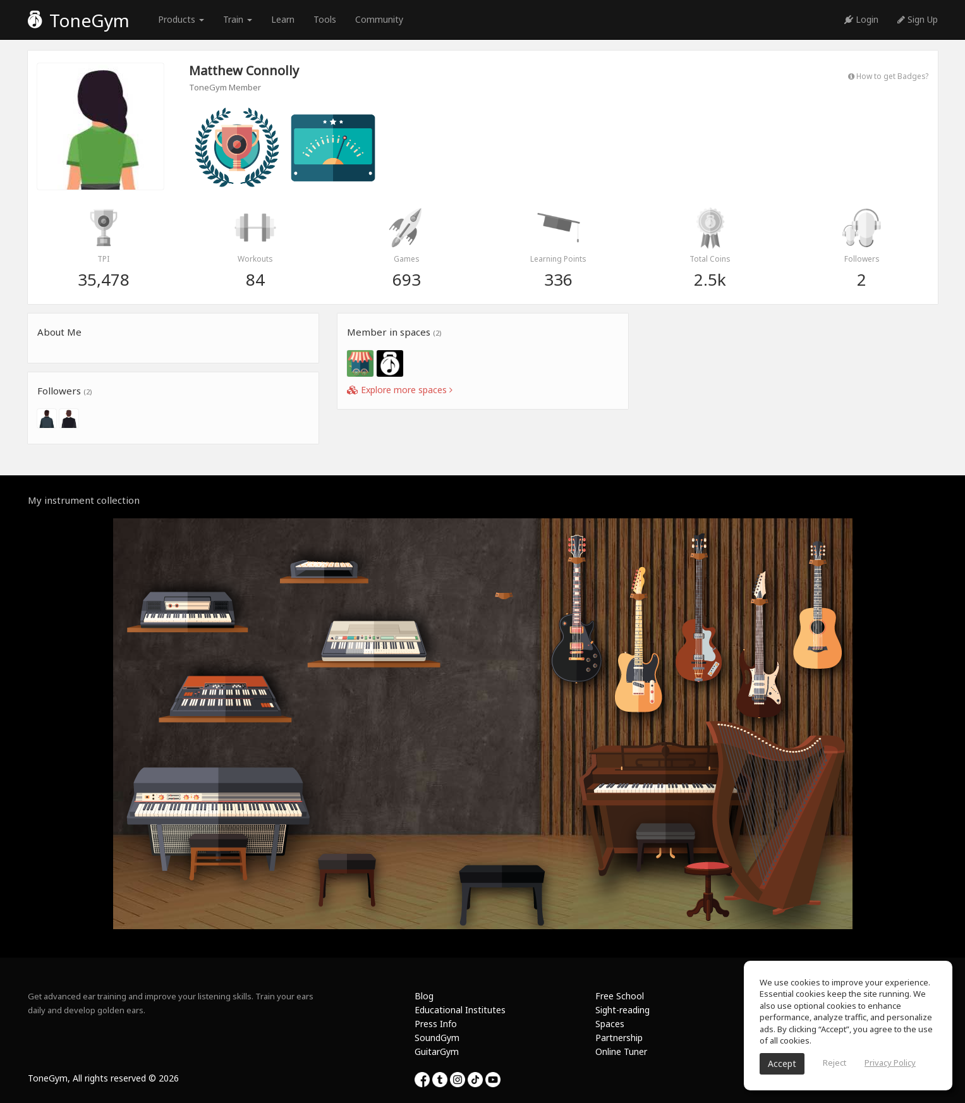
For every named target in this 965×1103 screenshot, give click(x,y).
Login (861, 19)
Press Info (436, 1024)
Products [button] (181, 19)
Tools (324, 19)
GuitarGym (437, 1051)
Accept (782, 1063)
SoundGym (437, 1038)
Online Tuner (621, 1051)
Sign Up (917, 19)
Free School (619, 996)
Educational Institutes (460, 1010)
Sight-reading (622, 1010)
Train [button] (237, 19)
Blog (424, 996)
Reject (834, 1062)
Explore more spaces (399, 390)
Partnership (619, 1038)
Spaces (609, 1024)
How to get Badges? (888, 76)
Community (379, 19)
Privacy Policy (890, 1062)
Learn (282, 19)
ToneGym (79, 20)
